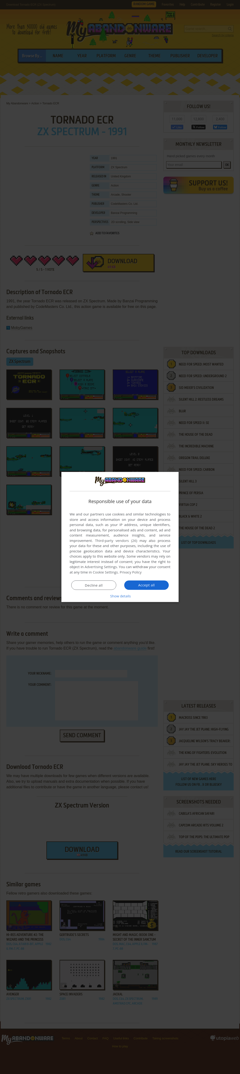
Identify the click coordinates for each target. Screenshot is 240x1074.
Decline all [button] (94, 585)
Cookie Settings (105, 572)
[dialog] (120, 537)
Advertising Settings (101, 566)
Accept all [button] (146, 585)
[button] (120, 596)
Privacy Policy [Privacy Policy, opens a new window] (131, 572)
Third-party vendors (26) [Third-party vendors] (116, 540)
